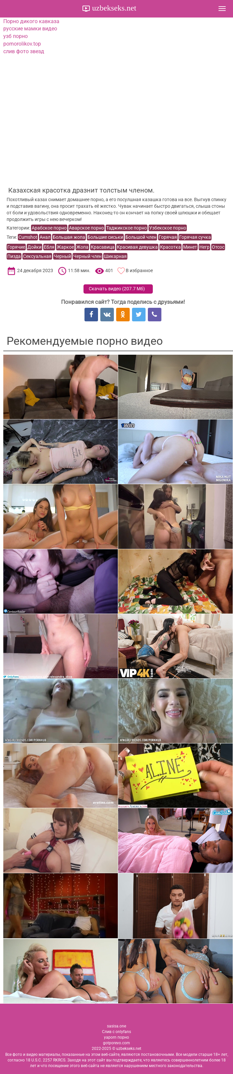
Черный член (87, 256)
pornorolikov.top (22, 44)
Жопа (82, 247)
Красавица (103, 247)
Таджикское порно (126, 228)
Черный (62, 256)
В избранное (139, 270)
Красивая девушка (137, 247)
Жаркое (65, 247)
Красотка (170, 247)
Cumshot (27, 237)
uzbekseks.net (113, 8)
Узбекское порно (167, 228)
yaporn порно (116, 1037)
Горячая (168, 237)
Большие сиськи (105, 237)
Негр (204, 247)
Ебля (49, 247)
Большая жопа (69, 237)
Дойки (34, 247)
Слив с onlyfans (116, 1031)
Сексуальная (37, 256)
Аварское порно (86, 228)
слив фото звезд (23, 51)
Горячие (16, 247)
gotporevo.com (116, 1043)
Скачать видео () (117, 288)
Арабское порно (49, 228)
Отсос (218, 247)
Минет (190, 247)
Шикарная (115, 256)
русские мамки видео (30, 28)
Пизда (14, 256)
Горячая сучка (195, 237)
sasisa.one (116, 1026)
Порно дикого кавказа (31, 21)
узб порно (15, 36)
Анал (45, 237)
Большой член (140, 237)
